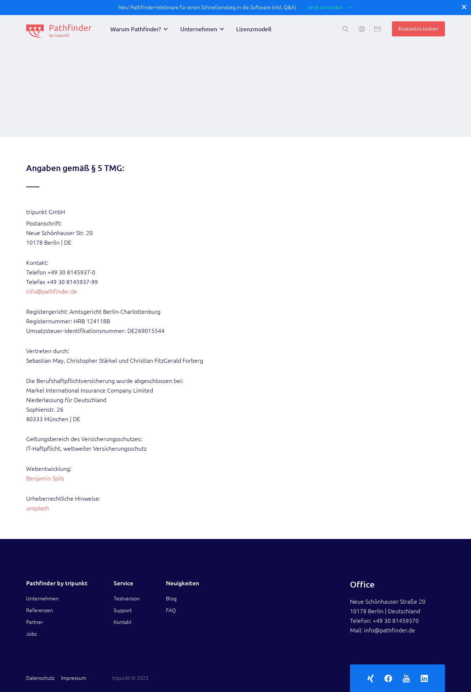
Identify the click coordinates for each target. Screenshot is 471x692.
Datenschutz (40, 678)
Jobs (31, 634)
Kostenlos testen (418, 29)
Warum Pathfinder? (135, 29)
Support (123, 610)
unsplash (37, 508)
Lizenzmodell (253, 29)
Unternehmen (198, 29)
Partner (34, 622)
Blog (171, 598)
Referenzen (39, 610)
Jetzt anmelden (325, 7)
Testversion (127, 598)
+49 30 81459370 (396, 620)
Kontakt (122, 622)
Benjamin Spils (45, 478)
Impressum (73, 678)
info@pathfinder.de (51, 291)
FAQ (171, 610)
